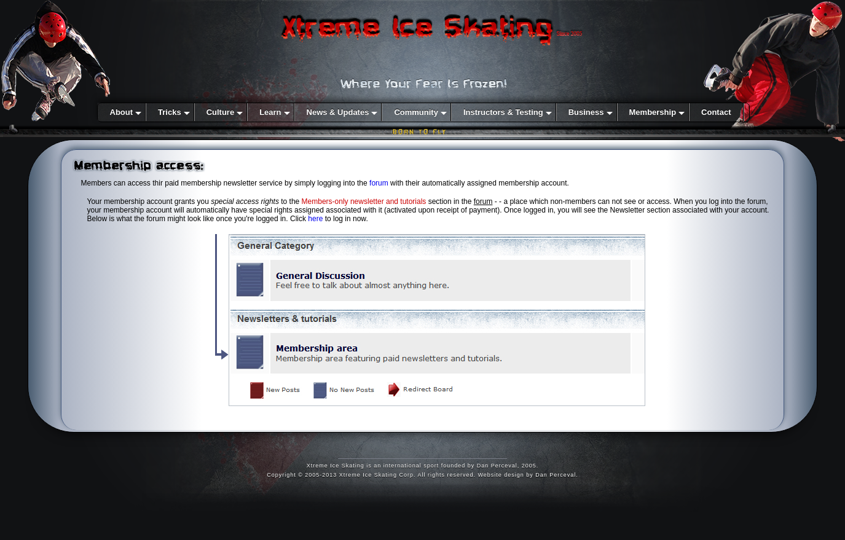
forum (378, 183)
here (315, 218)
